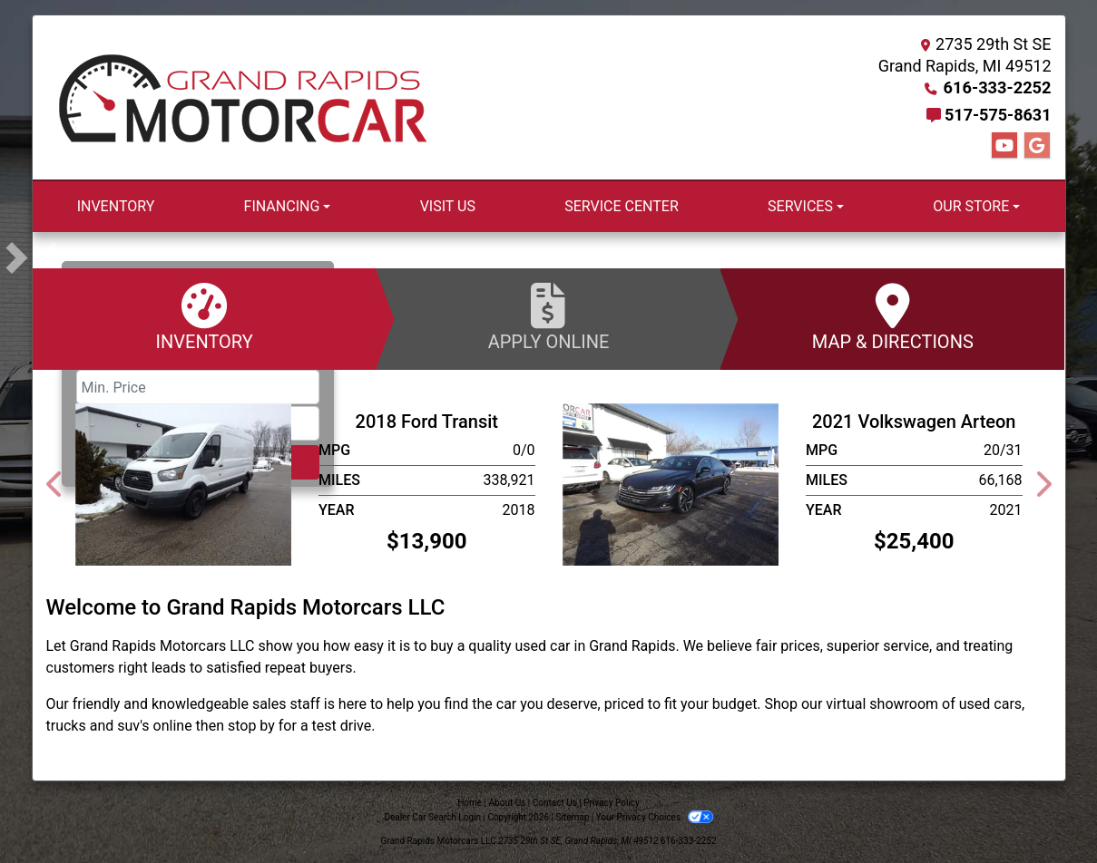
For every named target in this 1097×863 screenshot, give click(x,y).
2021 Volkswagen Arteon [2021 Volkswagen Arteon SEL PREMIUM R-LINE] (914, 421)
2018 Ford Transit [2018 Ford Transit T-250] (427, 421)
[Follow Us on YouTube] (1004, 146)
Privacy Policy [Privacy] (611, 803)
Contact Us (555, 803)
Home (469, 803)
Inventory (205, 318)
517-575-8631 (998, 114)
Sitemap (572, 817)
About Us (507, 803)
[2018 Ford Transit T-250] (183, 483)
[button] (48, 257)
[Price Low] (197, 387)
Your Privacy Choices (654, 817)
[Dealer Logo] (243, 98)
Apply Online (548, 318)
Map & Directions (892, 318)
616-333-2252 (998, 87)
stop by (251, 725)
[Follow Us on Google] (1037, 146)
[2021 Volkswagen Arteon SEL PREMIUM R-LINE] (671, 483)
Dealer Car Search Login (432, 817)
